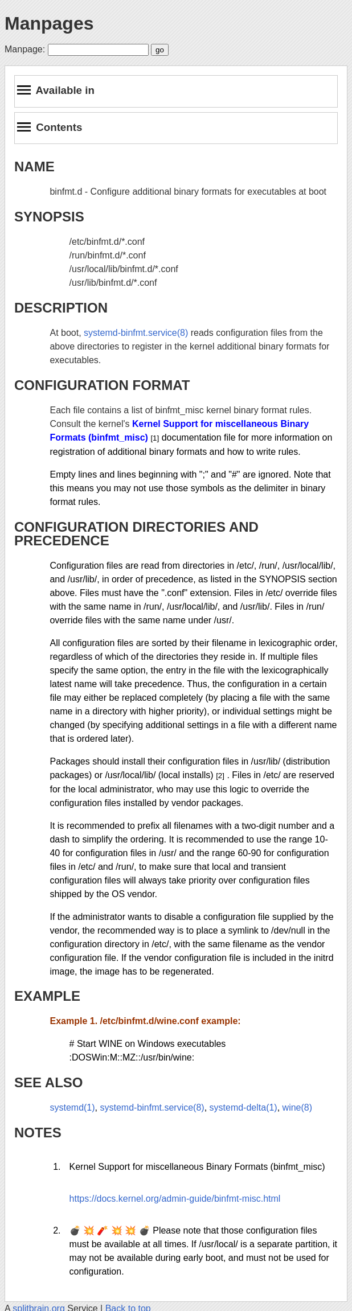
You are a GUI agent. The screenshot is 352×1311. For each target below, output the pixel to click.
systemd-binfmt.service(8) (136, 333)
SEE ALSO (48, 1082)
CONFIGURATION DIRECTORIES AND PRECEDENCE (136, 533)
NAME (34, 166)
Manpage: (25, 49)
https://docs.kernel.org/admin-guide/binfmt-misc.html (175, 1198)
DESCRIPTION (61, 307)
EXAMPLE (47, 996)
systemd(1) (72, 1107)
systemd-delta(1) (243, 1107)
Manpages (49, 23)
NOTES (38, 1132)
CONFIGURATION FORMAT (102, 385)
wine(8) (297, 1107)
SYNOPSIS (49, 216)
